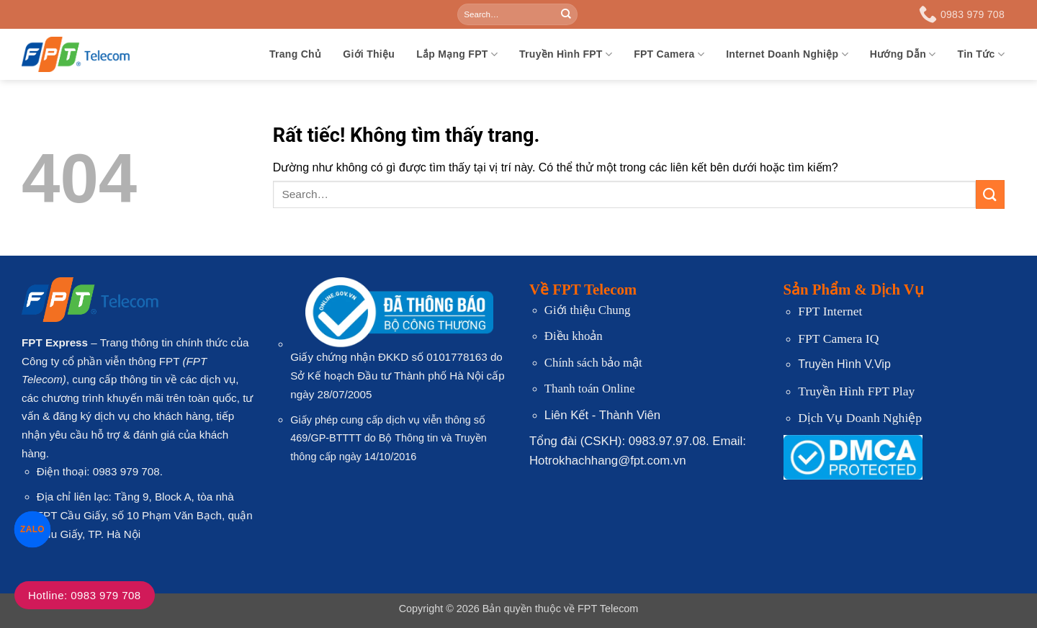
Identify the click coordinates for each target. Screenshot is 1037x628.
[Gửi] (566, 14)
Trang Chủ (295, 54)
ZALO (33, 529)
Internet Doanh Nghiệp (787, 54)
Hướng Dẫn (903, 54)
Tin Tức (981, 54)
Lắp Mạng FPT (457, 54)
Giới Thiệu (369, 54)
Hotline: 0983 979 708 (84, 595)
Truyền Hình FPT (565, 54)
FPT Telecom (608, 608)
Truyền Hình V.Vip (844, 364)
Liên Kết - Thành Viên (602, 415)
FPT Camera (669, 54)
